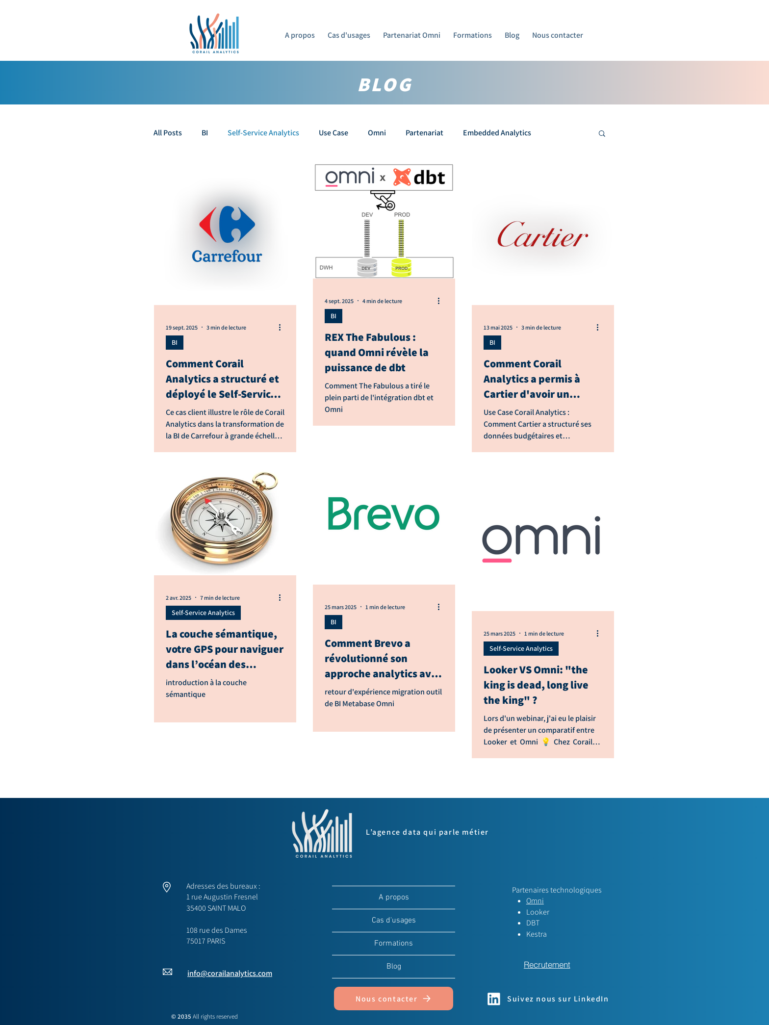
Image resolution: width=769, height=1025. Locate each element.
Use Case (333, 133)
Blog (393, 967)
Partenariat (424, 133)
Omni (377, 133)
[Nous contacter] (393, 998)
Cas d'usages (394, 920)
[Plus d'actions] (283, 327)
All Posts (168, 133)
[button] (602, 134)
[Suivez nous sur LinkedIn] (547, 999)
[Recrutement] (547, 964)
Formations (393, 943)
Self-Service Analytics (263, 133)
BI (205, 133)
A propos (394, 897)
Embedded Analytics (497, 133)
